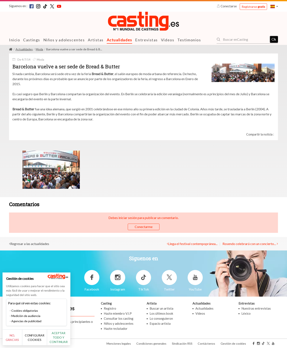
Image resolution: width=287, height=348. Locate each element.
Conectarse (227, 6)
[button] (274, 6)
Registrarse (253, 6)
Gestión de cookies (233, 343)
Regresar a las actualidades (29, 244)
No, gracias (17, 339)
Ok (273, 39)
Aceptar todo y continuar (76, 340)
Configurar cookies (47, 340)
